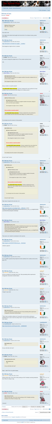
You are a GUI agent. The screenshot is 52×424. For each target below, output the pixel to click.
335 (45, 32)
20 (46, 409)
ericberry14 (6, 272)
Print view (46, 8)
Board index (6, 8)
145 (45, 334)
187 (45, 335)
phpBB (22, 422)
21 (48, 409)
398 (45, 67)
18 (43, 409)
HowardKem (18, 417)
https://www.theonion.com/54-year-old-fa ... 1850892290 (14, 326)
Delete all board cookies (38, 420)
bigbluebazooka (7, 22)
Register (44, 10)
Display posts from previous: (19, 406)
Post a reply (5, 18)
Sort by (32, 406)
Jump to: (36, 412)
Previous (4, 406)
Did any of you (6, 13)
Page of (37, 409)
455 (45, 283)
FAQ (40, 10)
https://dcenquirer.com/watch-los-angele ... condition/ (13, 43)
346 (45, 83)
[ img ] (6, 29)
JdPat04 (7, 15)
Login (49, 10)
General (10, 8)
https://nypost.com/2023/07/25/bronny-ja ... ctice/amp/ (14, 243)
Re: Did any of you (7, 20)
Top (49, 37)
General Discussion (17, 8)
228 (45, 66)
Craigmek (13, 417)
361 (45, 105)
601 (45, 284)
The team (31, 420)
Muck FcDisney (42, 71)
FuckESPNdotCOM (43, 322)
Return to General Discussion (7, 412)
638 (45, 84)
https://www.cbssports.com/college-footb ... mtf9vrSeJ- (14, 208)
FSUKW (5, 57)
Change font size (49, 8)
